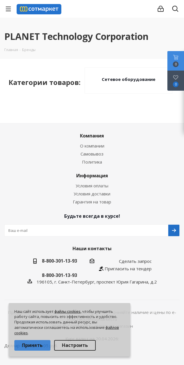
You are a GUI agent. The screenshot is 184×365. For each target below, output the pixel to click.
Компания (92, 136)
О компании (92, 146)
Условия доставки (92, 194)
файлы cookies (67, 311)
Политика (92, 162)
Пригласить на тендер (128, 268)
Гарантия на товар (92, 202)
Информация (92, 175)
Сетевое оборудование (128, 79)
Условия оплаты (92, 186)
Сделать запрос (135, 261)
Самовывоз (92, 154)
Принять (32, 345)
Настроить (75, 345)
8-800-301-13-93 (59, 261)
